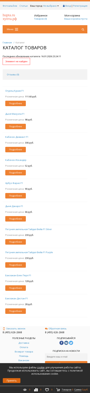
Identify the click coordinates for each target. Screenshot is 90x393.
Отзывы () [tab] (13, 74)
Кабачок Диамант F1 (16, 136)
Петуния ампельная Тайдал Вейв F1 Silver (28, 229)
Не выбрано (51, 5)
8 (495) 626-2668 (12, 332)
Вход (68, 5)
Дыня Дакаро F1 (14, 206)
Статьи (24, 5)
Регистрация (80, 5)
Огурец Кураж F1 (14, 90)
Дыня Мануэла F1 (14, 113)
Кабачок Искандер (15, 160)
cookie (41, 367)
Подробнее (15, 103)
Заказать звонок (14, 328)
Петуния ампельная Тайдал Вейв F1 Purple (29, 252)
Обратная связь (56, 328)
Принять (12, 380)
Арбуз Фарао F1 (14, 183)
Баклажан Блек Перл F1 (18, 275)
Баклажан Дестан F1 (16, 298)
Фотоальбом (10, 5)
